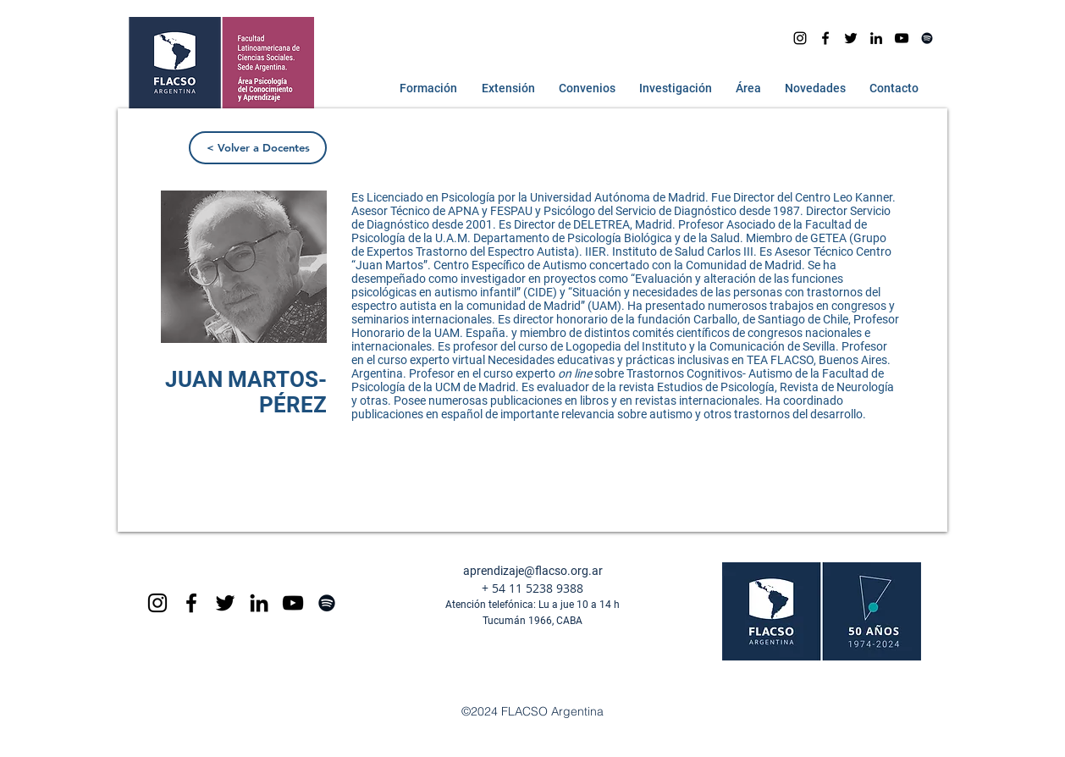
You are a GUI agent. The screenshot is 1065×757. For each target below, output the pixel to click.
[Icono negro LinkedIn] (876, 38)
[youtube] (901, 38)
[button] (425, 88)
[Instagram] (800, 38)
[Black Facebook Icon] (191, 603)
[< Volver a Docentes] (258, 147)
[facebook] (825, 38)
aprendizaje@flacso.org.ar (533, 570)
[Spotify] (927, 38)
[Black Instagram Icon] (157, 603)
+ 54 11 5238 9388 (532, 588)
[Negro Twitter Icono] (850, 38)
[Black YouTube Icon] (293, 603)
